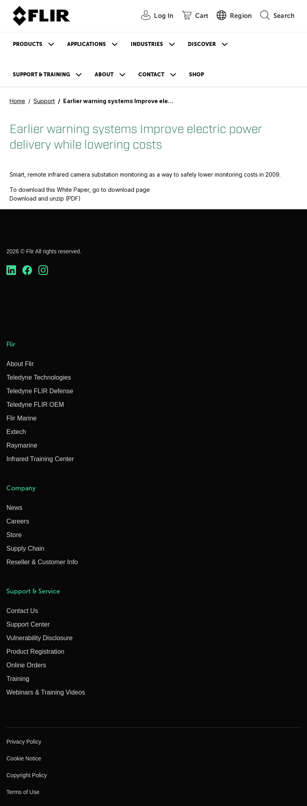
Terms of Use (22, 792)
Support (44, 101)
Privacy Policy (23, 741)
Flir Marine (21, 418)
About (104, 75)
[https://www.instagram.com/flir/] (43, 270)
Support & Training (41, 75)
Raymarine (21, 445)
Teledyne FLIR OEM (35, 404)
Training (17, 678)
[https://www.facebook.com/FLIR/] (27, 270)
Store (14, 534)
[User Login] (152, 16)
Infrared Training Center (40, 459)
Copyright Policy (26, 775)
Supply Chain (25, 548)
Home (17, 101)
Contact (151, 75)
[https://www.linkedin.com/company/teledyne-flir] (11, 270)
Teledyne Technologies (38, 377)
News (14, 507)
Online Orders (26, 665)
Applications (86, 44)
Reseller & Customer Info (42, 562)
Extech (16, 431)
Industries (147, 44)
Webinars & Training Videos (45, 692)
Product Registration (35, 651)
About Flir (20, 363)
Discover (202, 44)
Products (27, 44)
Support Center (28, 624)
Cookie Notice (23, 758)
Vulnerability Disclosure (39, 638)
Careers (17, 521)
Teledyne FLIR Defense (39, 391)
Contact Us (22, 610)
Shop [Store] (196, 75)
